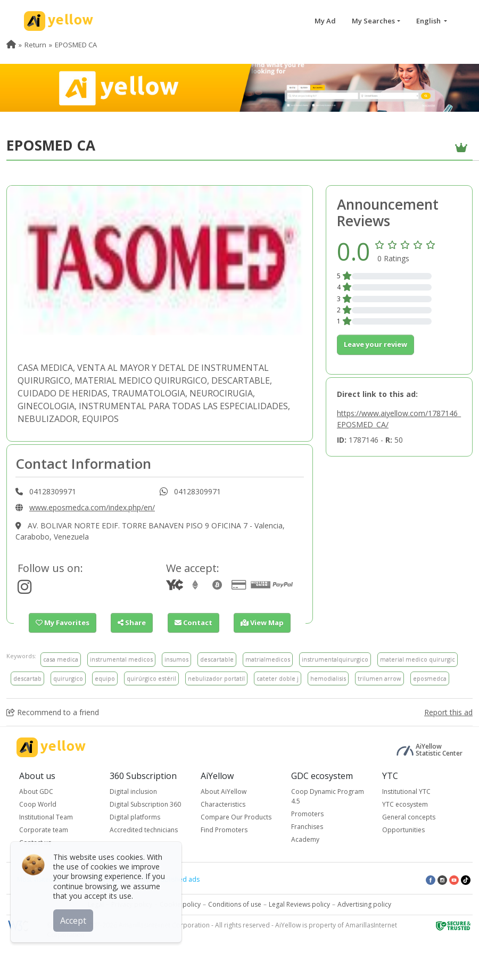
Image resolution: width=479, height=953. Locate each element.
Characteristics (223, 804)
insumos (176, 659)
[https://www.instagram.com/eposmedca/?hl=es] (24, 590)
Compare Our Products (236, 817)
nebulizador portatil (216, 678)
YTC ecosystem (405, 804)
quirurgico (68, 678)
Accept (73, 920)
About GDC (36, 791)
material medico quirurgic (417, 659)
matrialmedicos (267, 659)
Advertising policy (364, 904)
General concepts (408, 817)
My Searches (373, 21)
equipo (105, 678)
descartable (217, 659)
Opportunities (403, 829)
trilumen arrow (379, 678)
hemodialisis (328, 678)
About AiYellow (223, 791)
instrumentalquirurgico (335, 659)
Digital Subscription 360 (145, 804)
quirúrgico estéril (151, 678)
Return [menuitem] (35, 44)
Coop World (37, 804)
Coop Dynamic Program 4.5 (327, 796)
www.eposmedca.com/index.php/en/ (92, 507)
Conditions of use (234, 904)
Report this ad (448, 712)
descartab (27, 678)
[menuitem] (11, 44)
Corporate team (43, 829)
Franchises (307, 826)
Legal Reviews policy (299, 904)
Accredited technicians (144, 829)
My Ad (325, 21)
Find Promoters (224, 829)
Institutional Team (46, 817)
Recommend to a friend (52, 712)
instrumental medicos (121, 659)
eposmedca (430, 678)
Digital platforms (135, 817)
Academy (305, 839)
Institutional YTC (406, 791)
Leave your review (375, 344)
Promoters (307, 813)
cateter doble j (278, 678)
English (429, 21)
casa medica (60, 659)
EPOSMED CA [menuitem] (76, 44)
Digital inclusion (133, 791)
